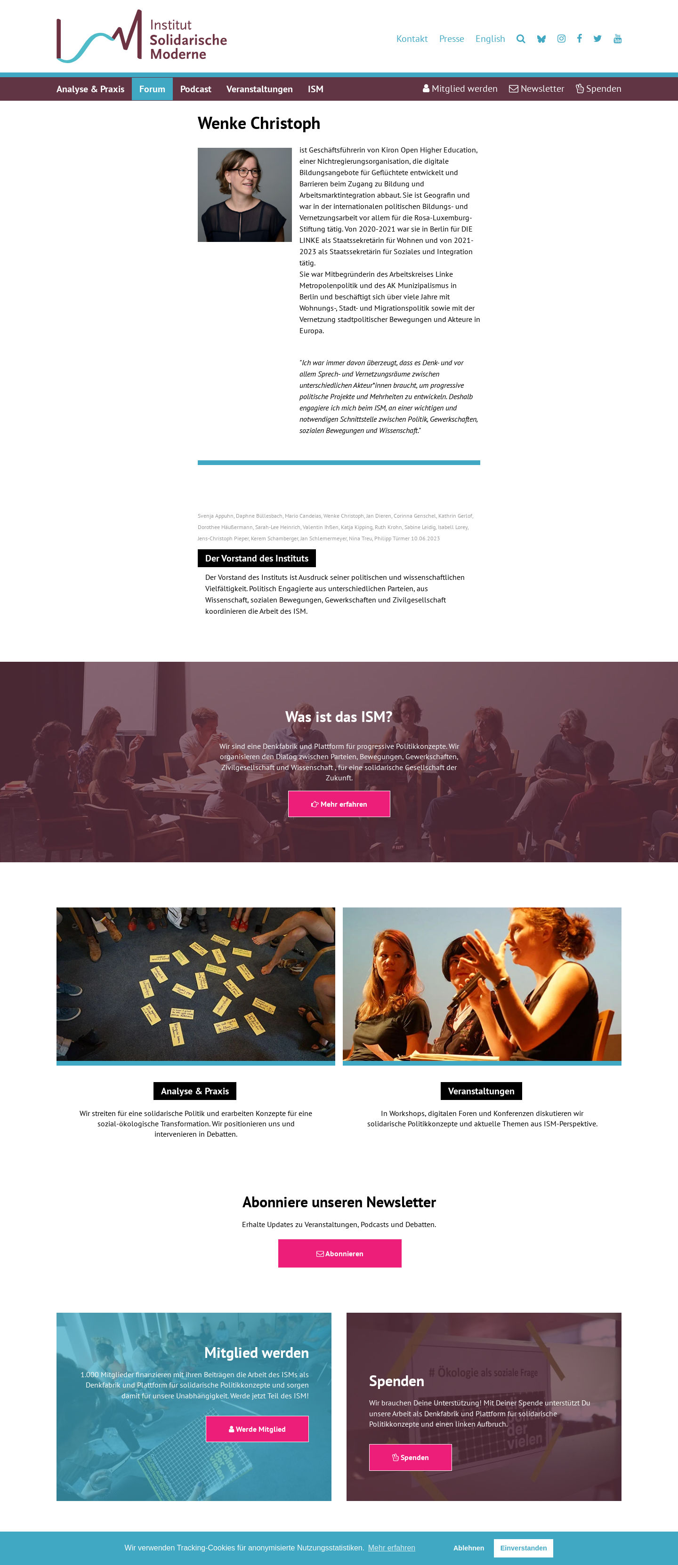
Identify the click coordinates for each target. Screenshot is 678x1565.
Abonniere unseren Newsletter (339, 1201)
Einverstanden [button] (523, 1548)
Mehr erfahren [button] (392, 1548)
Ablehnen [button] (468, 1548)
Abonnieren (339, 1253)
